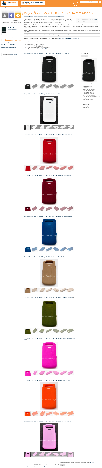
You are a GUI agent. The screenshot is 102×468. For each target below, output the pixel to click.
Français (43, 16)
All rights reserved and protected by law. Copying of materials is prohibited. (40, 466)
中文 (60, 16)
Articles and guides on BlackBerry (8, 47)
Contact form (28, 3)
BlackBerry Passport (12, 27)
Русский (26, 16)
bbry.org (15, 54)
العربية (29, 16)
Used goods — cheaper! (18, 7)
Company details (5, 49)
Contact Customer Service (7, 46)
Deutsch (35, 16)
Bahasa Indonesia (52, 16)
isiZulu (62, 16)
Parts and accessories (6, 7)
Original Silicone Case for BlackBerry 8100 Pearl (68, 38)
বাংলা (32, 16)
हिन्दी (46, 16)
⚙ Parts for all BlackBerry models (8, 37)
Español (39, 16)
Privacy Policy (92, 462)
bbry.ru (11, 54)
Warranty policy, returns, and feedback (9, 44)
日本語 (57, 16)
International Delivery (6, 42)
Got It (62, 465)
